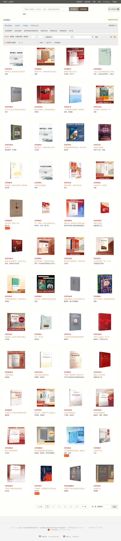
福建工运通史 (98, 223)
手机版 (114, 2)
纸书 (40, 43)
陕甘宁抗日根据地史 (11, 451)
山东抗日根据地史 (69, 413)
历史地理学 (8, 31)
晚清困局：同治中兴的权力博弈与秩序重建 (18, 337)
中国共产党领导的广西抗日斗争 (74, 375)
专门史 (71, 31)
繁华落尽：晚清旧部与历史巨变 (15, 72)
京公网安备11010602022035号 (60, 530)
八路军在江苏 (98, 451)
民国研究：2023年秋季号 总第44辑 (16, 185)
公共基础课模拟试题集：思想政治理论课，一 (78, 451)
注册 (94, 2)
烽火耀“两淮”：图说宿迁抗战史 (44, 261)
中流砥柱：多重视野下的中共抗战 (45, 488)
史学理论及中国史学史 (31, 31)
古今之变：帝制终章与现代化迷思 (45, 299)
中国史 (25, 25)
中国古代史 (44, 31)
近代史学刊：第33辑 (100, 185)
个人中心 (106, 2)
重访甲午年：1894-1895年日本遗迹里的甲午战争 (50, 72)
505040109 (75, 536)
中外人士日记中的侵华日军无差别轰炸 (17, 109)
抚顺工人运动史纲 (99, 375)
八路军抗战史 (9, 375)
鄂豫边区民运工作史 (70, 72)
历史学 (17, 25)
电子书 (47, 43)
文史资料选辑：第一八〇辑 (102, 261)
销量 (12, 37)
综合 (6, 37)
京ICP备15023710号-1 (96, 528)
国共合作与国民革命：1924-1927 (74, 261)
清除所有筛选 (113, 19)
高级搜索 (83, 9)
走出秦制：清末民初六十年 (102, 109)
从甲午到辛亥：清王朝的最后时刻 (104, 299)
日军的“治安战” (98, 147)
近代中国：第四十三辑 (12, 223)
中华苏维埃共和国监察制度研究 (74, 337)
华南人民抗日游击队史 (42, 375)
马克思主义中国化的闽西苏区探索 (15, 413)
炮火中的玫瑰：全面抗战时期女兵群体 (47, 109)
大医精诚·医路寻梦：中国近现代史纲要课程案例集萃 (21, 299)
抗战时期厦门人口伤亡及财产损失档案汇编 (77, 299)
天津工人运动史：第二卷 (101, 337)
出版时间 (18, 37)
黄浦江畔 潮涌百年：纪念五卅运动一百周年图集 (20, 261)
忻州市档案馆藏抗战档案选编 (44, 451)
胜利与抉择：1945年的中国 (72, 185)
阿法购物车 (114, 9)
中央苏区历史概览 (40, 185)
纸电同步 (57, 43)
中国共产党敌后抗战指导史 (13, 488)
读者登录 (79, 2)
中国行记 (8, 147)
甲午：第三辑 (39, 337)
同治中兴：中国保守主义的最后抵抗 (46, 413)
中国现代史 (63, 31)
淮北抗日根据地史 (99, 413)
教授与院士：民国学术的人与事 (44, 147)
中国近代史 (53, 31)
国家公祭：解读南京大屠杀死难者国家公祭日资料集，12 (82, 223)
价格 (25, 36)
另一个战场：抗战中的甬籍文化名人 (46, 223)
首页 (99, 2)
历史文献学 (18, 31)
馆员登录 (87, 2)
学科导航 (7, 25)
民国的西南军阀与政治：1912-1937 (75, 147)
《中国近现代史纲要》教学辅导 (74, 109)
